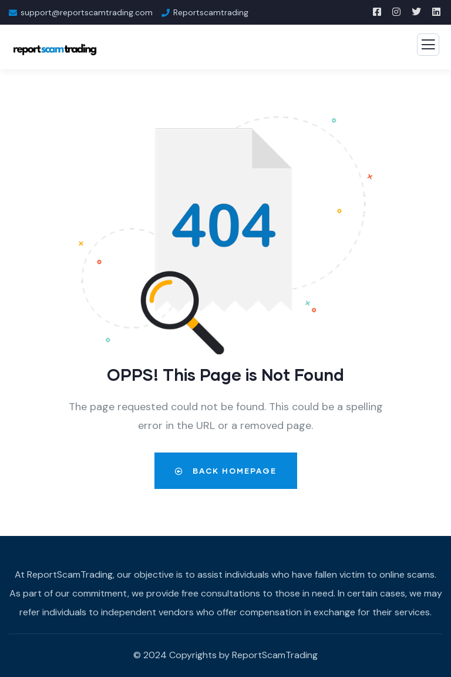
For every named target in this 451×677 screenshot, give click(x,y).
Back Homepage (226, 470)
